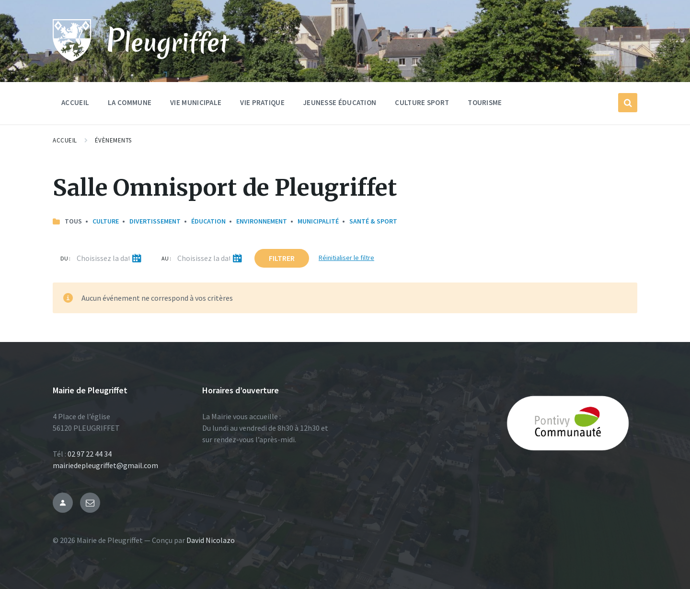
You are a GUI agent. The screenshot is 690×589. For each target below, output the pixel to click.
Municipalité (318, 221)
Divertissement (155, 221)
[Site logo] (72, 58)
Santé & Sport (373, 221)
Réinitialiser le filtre (346, 257)
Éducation (208, 221)
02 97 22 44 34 (90, 454)
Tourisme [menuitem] (485, 102)
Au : (166, 258)
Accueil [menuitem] (75, 102)
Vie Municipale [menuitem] (195, 102)
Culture (105, 221)
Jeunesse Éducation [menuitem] (339, 102)
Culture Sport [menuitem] (422, 102)
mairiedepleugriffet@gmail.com (105, 465)
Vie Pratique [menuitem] (262, 102)
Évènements (113, 140)
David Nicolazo (210, 540)
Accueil (65, 140)
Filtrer (282, 258)
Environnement (261, 221)
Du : (65, 258)
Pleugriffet (167, 41)
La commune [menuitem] (129, 102)
